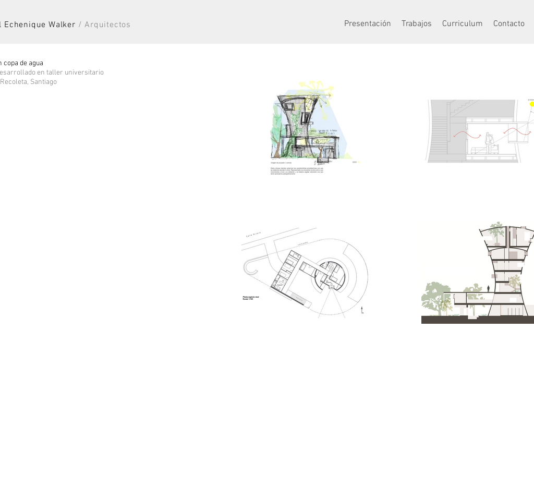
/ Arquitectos (104, 25)
